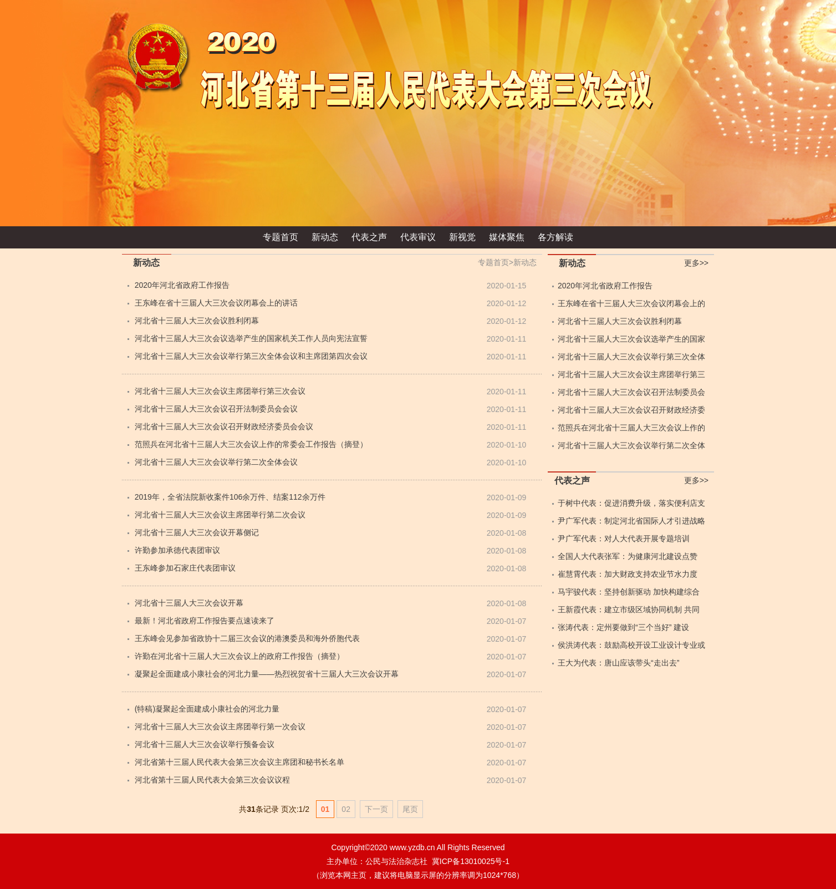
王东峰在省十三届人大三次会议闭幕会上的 (631, 303)
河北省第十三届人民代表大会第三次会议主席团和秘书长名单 (239, 762)
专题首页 (280, 237)
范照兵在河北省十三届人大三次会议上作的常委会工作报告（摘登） (251, 444)
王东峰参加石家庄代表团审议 (185, 567)
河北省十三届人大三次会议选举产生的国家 (631, 338)
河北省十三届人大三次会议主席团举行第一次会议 (220, 726)
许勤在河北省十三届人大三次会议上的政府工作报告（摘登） (239, 656)
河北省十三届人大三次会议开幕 (189, 602)
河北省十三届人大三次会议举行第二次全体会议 (216, 462)
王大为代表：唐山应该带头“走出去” (618, 662)
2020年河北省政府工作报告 (182, 285)
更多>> (696, 262)
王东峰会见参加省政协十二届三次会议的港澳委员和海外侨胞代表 (247, 638)
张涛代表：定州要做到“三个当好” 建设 (623, 627)
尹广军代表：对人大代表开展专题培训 (624, 538)
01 (325, 809)
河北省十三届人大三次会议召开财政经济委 (631, 409)
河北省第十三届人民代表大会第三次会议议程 (212, 779)
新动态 (325, 237)
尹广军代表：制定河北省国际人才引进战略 (631, 520)
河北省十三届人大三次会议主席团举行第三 (631, 374)
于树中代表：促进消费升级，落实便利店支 (631, 503)
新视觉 (462, 237)
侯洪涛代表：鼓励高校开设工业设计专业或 (631, 645)
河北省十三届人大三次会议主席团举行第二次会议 (220, 514)
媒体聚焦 (506, 237)
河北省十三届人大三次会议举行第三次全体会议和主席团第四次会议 (251, 356)
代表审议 (418, 237)
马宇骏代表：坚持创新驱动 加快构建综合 (629, 591)
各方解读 (555, 237)
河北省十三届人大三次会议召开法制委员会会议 (216, 408)
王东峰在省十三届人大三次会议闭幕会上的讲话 (216, 302)
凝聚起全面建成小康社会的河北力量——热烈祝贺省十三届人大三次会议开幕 (267, 673)
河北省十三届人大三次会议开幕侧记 (197, 532)
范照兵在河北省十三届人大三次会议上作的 (631, 427)
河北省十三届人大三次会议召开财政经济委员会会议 (224, 426)
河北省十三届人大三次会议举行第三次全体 (631, 356)
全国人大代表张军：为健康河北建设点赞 (627, 556)
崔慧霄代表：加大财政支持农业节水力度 (627, 574)
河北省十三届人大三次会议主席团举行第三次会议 (220, 391)
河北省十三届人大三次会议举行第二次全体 (631, 445)
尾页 (410, 809)
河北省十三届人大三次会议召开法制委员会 (631, 392)
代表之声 (369, 237)
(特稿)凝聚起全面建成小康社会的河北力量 (207, 708)
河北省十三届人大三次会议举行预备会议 (204, 744)
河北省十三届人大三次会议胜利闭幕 (197, 320)
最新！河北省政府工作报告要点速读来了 (204, 620)
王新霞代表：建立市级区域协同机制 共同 (629, 609)
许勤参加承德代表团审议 (177, 550)
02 (345, 809)
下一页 (376, 809)
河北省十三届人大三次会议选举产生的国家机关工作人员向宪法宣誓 (251, 338)
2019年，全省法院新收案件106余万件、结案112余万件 (230, 496)
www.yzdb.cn (412, 847)
